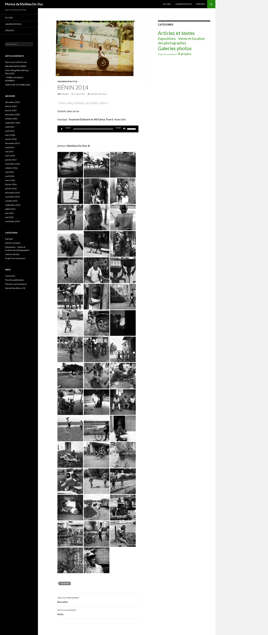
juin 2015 (9, 213)
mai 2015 (9, 217)
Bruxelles (97, 599)
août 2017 (9, 147)
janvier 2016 (11, 188)
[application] (97, 129)
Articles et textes (13, 243)
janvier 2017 (11, 159)
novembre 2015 (12, 196)
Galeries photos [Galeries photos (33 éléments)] (175, 48)
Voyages (64, 583)
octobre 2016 (11, 168)
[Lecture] (62, 129)
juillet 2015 (10, 209)
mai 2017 (9, 151)
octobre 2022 (11, 118)
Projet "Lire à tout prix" (15, 258)
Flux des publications (14, 280)
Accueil (167, 4)
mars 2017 (10, 155)
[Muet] (124, 129)
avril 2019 (9, 131)
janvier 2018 (11, 139)
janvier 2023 (11, 110)
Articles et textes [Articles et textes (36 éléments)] (176, 33)
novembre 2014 (12, 221)
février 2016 (11, 184)
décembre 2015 (12, 192)
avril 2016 (9, 176)
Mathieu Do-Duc (98, 94)
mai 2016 (9, 172)
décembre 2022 (12, 114)
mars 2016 (10, 180)
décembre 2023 (12, 102)
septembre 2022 (12, 122)
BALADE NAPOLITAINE (15, 66)
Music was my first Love (16, 62)
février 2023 (11, 106)
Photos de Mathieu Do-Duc (24, 4)
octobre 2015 (11, 201)
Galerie (65, 94)
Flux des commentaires (16, 284)
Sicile (97, 612)
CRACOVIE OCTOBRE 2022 (17, 84)
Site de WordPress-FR (15, 288)
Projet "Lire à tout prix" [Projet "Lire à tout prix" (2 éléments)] (167, 54)
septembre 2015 (12, 205)
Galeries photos (183, 4)
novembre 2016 (12, 164)
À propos (200, 4)
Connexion (10, 276)
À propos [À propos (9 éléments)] (184, 54)
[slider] (93, 129)
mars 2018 (10, 135)
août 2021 (9, 127)
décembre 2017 (12, 143)
